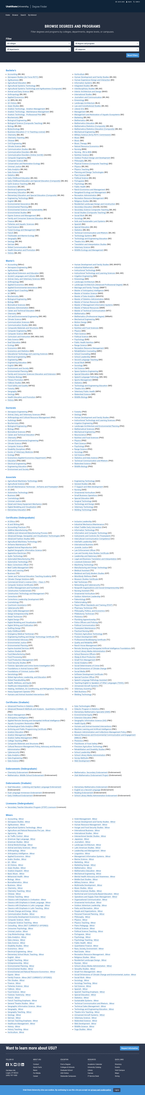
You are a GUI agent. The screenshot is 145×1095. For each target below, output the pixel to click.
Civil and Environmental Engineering (23, 316)
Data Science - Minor (16, 943)
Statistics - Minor (81, 998)
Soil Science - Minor (82, 986)
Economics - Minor (16, 949)
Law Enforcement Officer (85, 550)
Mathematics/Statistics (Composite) (90, 126)
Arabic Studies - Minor (17, 859)
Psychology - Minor (82, 937)
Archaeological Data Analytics (20, 726)
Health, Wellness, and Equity (19, 683)
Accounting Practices (17, 527)
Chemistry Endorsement (18, 772)
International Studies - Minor (86, 833)
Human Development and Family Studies (91, 77)
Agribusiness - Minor (16, 825)
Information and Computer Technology (90, 533)
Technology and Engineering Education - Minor (94, 1009)
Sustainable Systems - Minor (86, 1000)
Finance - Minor (14, 983)
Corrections (12, 596)
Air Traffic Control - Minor (18, 836)
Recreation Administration (85, 195)
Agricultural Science (16, 484)
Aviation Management (17, 735)
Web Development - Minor (85, 1024)
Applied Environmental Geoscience (22, 287)
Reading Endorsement (83, 793)
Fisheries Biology (15, 377)
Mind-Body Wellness (83, 576)
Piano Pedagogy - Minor (84, 925)
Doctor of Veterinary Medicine (20, 452)
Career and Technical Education (21, 311)
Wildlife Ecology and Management (88, 250)
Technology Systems (83, 236)
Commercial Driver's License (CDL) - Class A (26, 582)
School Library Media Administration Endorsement (95, 796)
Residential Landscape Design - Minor (90, 960)
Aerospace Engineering (17, 267)
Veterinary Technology (83, 507)
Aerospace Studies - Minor (19, 822)
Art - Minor (12, 862)
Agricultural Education (17, 83)
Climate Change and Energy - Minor (23, 911)
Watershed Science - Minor (85, 1021)
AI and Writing (14, 524)
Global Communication (17, 247)
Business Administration (18, 308)
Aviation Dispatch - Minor (18, 871)
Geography (12, 238)
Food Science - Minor (17, 992)
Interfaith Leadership (83, 542)
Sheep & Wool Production (85, 657)
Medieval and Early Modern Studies (89, 573)
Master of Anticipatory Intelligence (89, 290)
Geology (11, 241)
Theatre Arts (79, 241)
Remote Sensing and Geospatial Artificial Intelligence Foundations (102, 648)
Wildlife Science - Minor (84, 1026)
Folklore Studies (14, 383)
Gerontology (13, 674)
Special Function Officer (84, 677)
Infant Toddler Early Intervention (88, 527)
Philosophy (79, 161)
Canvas (90, 1073)
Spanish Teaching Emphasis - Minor (89, 992)
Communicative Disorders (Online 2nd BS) (25, 155)
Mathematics (80, 120)
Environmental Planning (18, 207)
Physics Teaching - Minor (85, 923)
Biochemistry (13, 117)
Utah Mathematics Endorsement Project (91, 775)
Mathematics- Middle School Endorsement (26, 775)
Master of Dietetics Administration (89, 299)
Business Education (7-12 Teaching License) (26, 132)
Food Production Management (21, 660)
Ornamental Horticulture (84, 492)
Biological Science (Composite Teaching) (25, 123)
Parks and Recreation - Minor (86, 908)
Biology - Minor (14, 879)
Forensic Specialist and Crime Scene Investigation (29, 666)
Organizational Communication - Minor (90, 900)
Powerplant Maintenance (85, 628)
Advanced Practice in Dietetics (21, 706)
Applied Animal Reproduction (20, 547)
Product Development (83, 637)
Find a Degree (65, 1064)
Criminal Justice (14, 166)
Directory (118, 1064)
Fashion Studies (14, 651)
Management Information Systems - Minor (92, 856)
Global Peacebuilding (17, 680)
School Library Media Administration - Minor (93, 966)
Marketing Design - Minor (85, 865)
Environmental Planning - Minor (21, 966)
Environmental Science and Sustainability (25, 210)
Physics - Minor (80, 920)
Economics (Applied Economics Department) (27, 458)
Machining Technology (84, 565)
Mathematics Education (84, 123)
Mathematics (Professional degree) (89, 316)
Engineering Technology (18, 198)
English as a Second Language (87, 790)
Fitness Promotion (15, 380)
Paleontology (80, 599)
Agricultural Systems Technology (22, 86)
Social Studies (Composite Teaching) (90, 213)
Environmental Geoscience (19, 204)
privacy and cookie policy (101, 1090)
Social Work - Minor (82, 977)
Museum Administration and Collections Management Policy (100, 732)
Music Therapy (80, 143)
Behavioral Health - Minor (18, 876)
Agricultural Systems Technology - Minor (25, 827)
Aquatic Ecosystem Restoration (21, 723)
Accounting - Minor (16, 819)
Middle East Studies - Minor (86, 879)
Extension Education (83, 718)
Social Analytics (81, 663)
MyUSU (129, 2)
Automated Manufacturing (19, 559)
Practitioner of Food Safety (85, 743)
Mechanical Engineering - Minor (87, 874)
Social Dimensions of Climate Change (90, 668)
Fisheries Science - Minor (18, 986)
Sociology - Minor (81, 980)
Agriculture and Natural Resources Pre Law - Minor (29, 830)
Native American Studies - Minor (88, 891)
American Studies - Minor (18, 842)
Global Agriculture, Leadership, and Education (27, 677)
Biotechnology (14, 129)
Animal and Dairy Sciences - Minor (22, 848)
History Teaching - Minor (18, 1029)
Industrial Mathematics (84, 267)
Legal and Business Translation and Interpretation (95, 559)
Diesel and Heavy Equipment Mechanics (25, 504)
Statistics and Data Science (86, 458)
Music (77, 138)
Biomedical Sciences (16, 305)
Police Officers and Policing (86, 622)
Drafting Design (14, 628)
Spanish (77, 224)
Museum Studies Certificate (86, 579)
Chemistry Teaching (16, 138)
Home (8, 15)
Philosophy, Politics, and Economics (89, 611)
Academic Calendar (95, 1064)
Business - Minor (15, 885)
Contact (36, 1064)
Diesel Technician (15, 617)
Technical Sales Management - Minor (90, 1006)
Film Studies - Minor (16, 980)
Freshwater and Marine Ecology (21, 236)
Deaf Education (14, 342)
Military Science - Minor (84, 882)
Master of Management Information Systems (93, 305)
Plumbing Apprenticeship (85, 619)
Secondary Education (83, 207)
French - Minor (14, 998)
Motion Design (80, 322)
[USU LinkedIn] (22, 1065)
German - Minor (14, 1018)
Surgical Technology (83, 501)
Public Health (80, 187)
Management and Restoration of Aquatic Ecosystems (97, 114)
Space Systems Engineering (86, 371)
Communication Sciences (18, 322)
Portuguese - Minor (82, 934)
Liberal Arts (79, 109)
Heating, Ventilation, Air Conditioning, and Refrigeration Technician (36, 689)
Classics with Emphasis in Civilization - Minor (27, 900)
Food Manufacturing (16, 654)
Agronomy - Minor (15, 833)
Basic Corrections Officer (18, 565)
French (10, 233)
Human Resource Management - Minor (90, 825)
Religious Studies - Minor (85, 957)
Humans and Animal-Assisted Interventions (92, 726)
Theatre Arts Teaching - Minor (87, 1012)
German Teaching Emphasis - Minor (23, 1021)
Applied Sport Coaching (18, 290)
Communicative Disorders (19, 152)
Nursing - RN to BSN (83, 152)
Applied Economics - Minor (19, 856)
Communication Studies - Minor (21, 914)
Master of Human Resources (86, 302)
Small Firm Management (84, 660)
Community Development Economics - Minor (27, 917)
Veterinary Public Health (84, 391)
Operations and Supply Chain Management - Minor (95, 897)
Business (11, 495)
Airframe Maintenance (17, 544)
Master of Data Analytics (84, 296)
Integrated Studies (82, 86)
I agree (117, 1090)
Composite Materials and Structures (23, 328)
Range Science (80, 345)
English (11, 201)
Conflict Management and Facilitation (24, 588)
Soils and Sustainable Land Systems (89, 221)
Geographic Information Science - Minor (25, 1006)
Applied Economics (16, 97)
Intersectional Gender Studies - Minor (90, 836)
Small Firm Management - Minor (88, 972)
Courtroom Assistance (17, 605)
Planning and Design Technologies (89, 172)
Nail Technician (80, 582)
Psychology (79, 184)
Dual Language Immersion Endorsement (25, 793)
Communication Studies (18, 149)
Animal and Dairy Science (18, 91)
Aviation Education (15, 732)
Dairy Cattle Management (18, 611)
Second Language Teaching (86, 360)
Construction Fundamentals (19, 591)
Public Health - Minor (83, 943)
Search (23, 15)
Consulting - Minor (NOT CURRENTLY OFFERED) (28, 925)
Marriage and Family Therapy (86, 287)
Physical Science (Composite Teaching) (91, 164)
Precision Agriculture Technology (88, 634)
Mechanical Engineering (84, 132)
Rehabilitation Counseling (85, 351)
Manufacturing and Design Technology (90, 568)
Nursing (77, 149)
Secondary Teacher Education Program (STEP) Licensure (32, 807)
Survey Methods (81, 758)
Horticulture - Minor (16, 1032)
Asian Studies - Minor (17, 868)
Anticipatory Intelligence (18, 718)
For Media (36, 1073)
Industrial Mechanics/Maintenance (89, 524)
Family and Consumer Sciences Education (25, 218)
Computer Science (15, 161)
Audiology (12, 420)
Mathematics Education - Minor (87, 871)
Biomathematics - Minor (18, 882)
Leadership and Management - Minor (90, 850)
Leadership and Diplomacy (85, 556)
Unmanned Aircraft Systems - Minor (89, 1015)
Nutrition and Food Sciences (86, 328)
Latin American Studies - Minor (87, 848)
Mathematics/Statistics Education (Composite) (94, 129)
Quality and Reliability (83, 642)
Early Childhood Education (19, 178)
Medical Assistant (82, 570)
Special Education (82, 227)
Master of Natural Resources (86, 308)
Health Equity (80, 723)
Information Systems (83, 83)
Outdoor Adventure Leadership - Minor (90, 905)
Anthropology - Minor (17, 850)
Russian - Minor (81, 963)
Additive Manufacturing (17, 530)
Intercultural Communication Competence (92, 539)
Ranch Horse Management (85, 645)
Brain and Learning (16, 570)
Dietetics (11, 175)
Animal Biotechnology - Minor (20, 845)
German (11, 244)
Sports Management (83, 380)
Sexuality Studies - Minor (84, 969)
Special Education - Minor (85, 995)
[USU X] (11, 1065)
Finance (11, 221)
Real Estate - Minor (82, 951)
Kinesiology (79, 100)
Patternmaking (80, 602)
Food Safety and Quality (18, 386)
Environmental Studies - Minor (20, 969)
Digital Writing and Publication (20, 625)
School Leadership (82, 357)
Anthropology (13, 94)
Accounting (12, 74)
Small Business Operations (85, 495)
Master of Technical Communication (89, 311)
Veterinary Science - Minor (85, 1018)
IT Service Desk (93, 1076)
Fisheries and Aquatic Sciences (21, 224)
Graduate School (66, 1070)
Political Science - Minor (84, 928)
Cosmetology (13, 498)
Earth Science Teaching (18, 184)
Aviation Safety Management (20, 738)
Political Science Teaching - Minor (88, 931)
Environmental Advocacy (18, 640)
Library (90, 1070)
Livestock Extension (82, 562)
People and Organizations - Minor (88, 911)
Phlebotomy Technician (84, 614)
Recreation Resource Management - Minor (92, 954)
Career (35, 1076)
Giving (117, 1076)
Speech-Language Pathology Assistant (90, 680)
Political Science (81, 178)
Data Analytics (14, 169)
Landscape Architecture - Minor (87, 845)
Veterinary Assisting (83, 689)
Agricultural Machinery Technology (22, 481)
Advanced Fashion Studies (19, 539)
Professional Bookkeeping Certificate (90, 640)
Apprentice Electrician (17, 553)
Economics (12, 187)
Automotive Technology (18, 492)
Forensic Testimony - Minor (19, 995)
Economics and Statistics (18, 351)
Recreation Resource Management (89, 198)
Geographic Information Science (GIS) (90, 720)
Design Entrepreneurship (18, 614)
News (35, 1070)
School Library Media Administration (89, 651)
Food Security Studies (17, 663)
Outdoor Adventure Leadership (87, 596)
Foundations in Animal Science (21, 668)
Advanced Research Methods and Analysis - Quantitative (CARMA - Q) (37, 709)
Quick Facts (37, 1067)
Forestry (11, 388)
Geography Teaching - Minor (19, 1012)
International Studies (83, 94)
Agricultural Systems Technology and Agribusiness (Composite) (35, 89)
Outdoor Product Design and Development (92, 158)
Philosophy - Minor (82, 917)
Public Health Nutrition (84, 342)
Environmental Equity (83, 715)
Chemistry (12, 135)
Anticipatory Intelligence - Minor (21, 853)
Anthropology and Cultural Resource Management (29, 417)
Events (117, 1067)
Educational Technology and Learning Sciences (28, 354)
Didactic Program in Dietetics (86, 709)
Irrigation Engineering (83, 276)
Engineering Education (17, 362)
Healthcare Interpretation (18, 686)
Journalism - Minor (82, 842)
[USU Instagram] (18, 1065)
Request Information (129, 1048)
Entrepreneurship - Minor (18, 963)
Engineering (13, 360)
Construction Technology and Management (26, 593)
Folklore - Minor (14, 989)
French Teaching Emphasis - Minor (22, 1000)
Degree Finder (39, 6)
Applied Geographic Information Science (25, 550)
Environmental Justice (17, 642)
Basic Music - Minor (16, 874)
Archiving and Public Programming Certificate (27, 729)
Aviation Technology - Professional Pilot (24, 114)
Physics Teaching (81, 169)
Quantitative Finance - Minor (86, 946)
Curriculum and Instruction (19, 337)
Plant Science (80, 175)
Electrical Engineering (17, 189)
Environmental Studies (17, 213)
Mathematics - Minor (83, 868)
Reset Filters (133, 55)
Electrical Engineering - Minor (20, 951)
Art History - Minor (15, 865)
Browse (15, 15)
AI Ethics (11, 521)
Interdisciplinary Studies (84, 89)
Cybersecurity (13, 608)
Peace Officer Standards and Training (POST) (93, 605)
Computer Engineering (17, 158)
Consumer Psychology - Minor (20, 928)
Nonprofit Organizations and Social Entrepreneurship (96, 588)
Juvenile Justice (81, 547)
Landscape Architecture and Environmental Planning (96, 426)
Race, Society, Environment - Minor (89, 949)
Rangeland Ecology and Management (90, 192)
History (11, 253)
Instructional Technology (84, 270)
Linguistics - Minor (82, 853)
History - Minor (14, 1026)
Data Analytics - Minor (17, 937)
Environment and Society (18, 368)
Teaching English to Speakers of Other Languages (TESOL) (99, 683)
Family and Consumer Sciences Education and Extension (32, 374)
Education (12, 461)
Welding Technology (83, 510)
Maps (117, 1073)
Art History (12, 103)
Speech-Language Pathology (86, 377)
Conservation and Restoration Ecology (24, 164)
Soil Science (79, 368)
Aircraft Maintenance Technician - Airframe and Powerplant (33, 487)
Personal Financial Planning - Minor (89, 914)
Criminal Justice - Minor (18, 931)
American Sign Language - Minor (21, 839)
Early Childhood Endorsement (20, 796)
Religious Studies (81, 201)
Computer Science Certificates (21, 585)
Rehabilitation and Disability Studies (89, 749)
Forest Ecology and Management (22, 230)
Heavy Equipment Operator (19, 691)
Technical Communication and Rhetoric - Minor (94, 1003)
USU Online (64, 1073)
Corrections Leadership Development (23, 599)
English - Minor (14, 957)
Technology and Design (84, 504)
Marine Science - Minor (84, 859)
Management (80, 112)
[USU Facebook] (7, 1065)
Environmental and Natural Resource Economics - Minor (31, 972)
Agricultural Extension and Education (23, 273)
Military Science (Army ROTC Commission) (92, 135)
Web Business (80, 691)
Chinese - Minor (14, 894)
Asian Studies (13, 106)
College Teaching (15, 741)
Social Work (79, 215)
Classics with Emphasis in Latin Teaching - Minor (28, 908)
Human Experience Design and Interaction (92, 80)
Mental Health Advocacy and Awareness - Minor (94, 876)
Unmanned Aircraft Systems (86, 686)
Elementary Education (17, 192)
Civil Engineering (15, 143)
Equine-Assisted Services (18, 648)
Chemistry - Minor (15, 888)
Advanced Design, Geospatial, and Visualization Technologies (34, 536)
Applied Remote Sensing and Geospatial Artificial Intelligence (34, 720)
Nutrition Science (81, 155)
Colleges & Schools (67, 1067)
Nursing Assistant (82, 591)
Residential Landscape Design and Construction (94, 204)
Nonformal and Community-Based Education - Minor (96, 894)
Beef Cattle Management (18, 568)
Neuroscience (80, 435)
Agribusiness (13, 80)
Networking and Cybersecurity (87, 585)
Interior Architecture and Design (87, 91)
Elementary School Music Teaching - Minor (26, 954)
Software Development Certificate (88, 674)
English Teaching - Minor (18, 960)
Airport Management (16, 715)
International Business (83, 544)
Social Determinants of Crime (86, 666)
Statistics (78, 230)
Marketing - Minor (81, 862)
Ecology (11, 345)
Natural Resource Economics (86, 146)
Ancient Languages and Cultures (21, 276)
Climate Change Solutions (19, 579)
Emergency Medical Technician (21, 634)
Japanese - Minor (81, 839)
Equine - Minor (14, 974)
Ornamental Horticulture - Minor (87, 902)
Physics (77, 166)
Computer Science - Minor (19, 920)
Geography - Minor (15, 1009)
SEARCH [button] (136, 2)
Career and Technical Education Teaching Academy (29, 576)
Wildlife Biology (80, 397)
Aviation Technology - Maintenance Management (28, 112)
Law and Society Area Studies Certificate (91, 553)
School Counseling (82, 354)
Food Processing (15, 657)
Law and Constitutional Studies (87, 106)
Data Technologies (82, 706)
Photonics (78, 617)
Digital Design (13, 619)
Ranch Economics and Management (89, 189)
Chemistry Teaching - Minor (19, 891)
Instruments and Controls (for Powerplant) (92, 536)
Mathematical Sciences (84, 429)
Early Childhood (14, 631)
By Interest (32, 15)
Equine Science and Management (22, 215)
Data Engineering (15, 758)
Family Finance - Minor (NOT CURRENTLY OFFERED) (30, 977)
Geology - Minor (14, 1015)
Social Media (79, 671)
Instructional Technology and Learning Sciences (94, 273)
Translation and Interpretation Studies (90, 244)
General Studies (81, 484)
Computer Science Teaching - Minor (23, 923)
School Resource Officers (85, 654)
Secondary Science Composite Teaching (91, 210)
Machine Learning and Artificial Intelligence (92, 729)
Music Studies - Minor (83, 888)
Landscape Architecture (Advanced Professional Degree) (98, 285)
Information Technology (84, 530)
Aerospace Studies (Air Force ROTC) (23, 77)
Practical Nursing (81, 631)
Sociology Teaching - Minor (85, 983)
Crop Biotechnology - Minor (19, 934)
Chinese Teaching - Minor (18, 897)
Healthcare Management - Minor (21, 1024)
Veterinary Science (82, 247)
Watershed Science (82, 394)
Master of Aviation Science (85, 293)
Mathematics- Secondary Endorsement (91, 772)
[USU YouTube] (15, 1065)
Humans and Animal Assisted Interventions (26, 694)
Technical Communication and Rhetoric (91, 233)
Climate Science (14, 146)
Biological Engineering (17, 120)
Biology (11, 126)
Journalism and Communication (88, 97)
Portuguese (79, 181)
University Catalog (94, 1067)
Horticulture (79, 74)
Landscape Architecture (84, 103)
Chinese (11, 140)
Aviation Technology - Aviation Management (26, 109)
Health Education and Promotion (21, 250)
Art (9, 100)
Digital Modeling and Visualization (22, 507)
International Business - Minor (87, 830)
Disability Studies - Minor (18, 946)
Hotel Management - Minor (85, 819)
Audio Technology (15, 556)
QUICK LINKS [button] (119, 2)
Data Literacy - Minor (16, 940)
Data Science (13, 172)
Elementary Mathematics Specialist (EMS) (92, 712)
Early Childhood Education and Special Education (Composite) (34, 181)
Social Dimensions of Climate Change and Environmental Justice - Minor (105, 974)
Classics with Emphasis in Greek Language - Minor (29, 902)
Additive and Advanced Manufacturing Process (28, 533)
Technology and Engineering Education (91, 238)
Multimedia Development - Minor (88, 885)
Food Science (13, 227)
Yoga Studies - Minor (83, 1029)
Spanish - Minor (81, 989)
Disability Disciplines (16, 449)
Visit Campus (120, 1070)
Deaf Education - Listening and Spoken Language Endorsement (34, 787)
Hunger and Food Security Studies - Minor (92, 827)
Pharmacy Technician (83, 608)
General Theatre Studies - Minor (21, 1003)
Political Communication (84, 625)
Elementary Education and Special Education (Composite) (32, 195)
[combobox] (38, 43)
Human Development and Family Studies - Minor (94, 822)
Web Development (82, 761)
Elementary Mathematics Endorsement (91, 787)
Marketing (78, 117)
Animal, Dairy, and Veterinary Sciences (24, 279)
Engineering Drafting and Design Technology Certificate (31, 637)
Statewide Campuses (68, 1076)
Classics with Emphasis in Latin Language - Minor (29, 905)
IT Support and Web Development (88, 487)
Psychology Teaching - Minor (86, 940)
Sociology (78, 218)
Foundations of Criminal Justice (21, 671)
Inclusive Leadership (83, 521)
